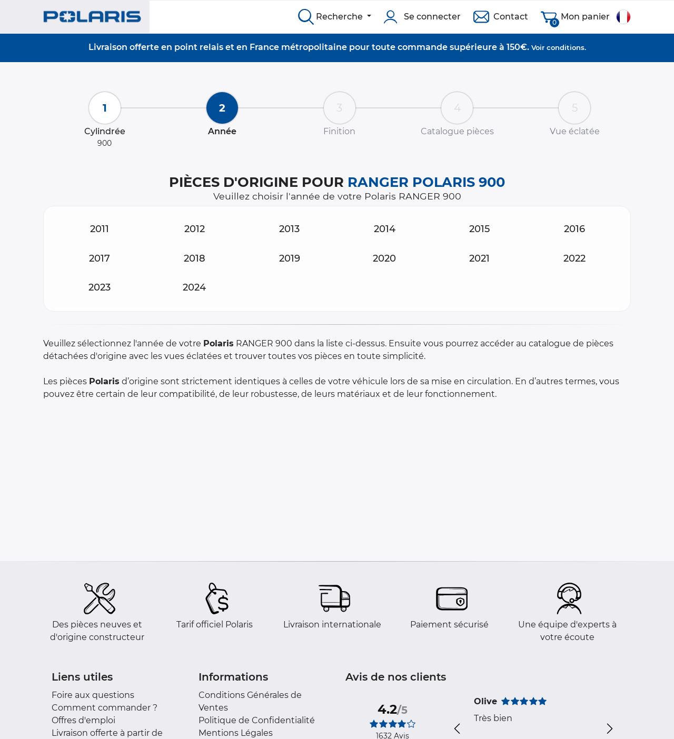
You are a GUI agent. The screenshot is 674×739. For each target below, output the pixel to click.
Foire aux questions (93, 695)
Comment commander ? (104, 708)
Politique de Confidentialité (257, 720)
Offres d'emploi (83, 720)
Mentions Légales (236, 733)
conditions (565, 47)
